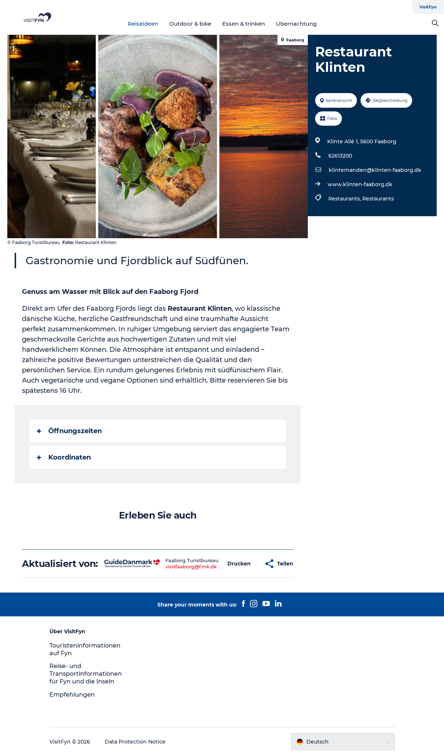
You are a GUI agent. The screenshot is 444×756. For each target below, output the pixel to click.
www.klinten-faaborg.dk (360, 184)
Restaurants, (345, 198)
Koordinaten (64, 457)
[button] (239, 563)
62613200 (340, 155)
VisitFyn (428, 7)
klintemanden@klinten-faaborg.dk (375, 170)
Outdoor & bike (190, 23)
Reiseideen (143, 23)
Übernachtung (296, 23)
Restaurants (378, 198)
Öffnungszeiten (69, 431)
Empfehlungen (72, 694)
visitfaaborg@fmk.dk (191, 566)
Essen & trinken (243, 23)
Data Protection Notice (135, 741)
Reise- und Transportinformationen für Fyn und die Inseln (85, 674)
